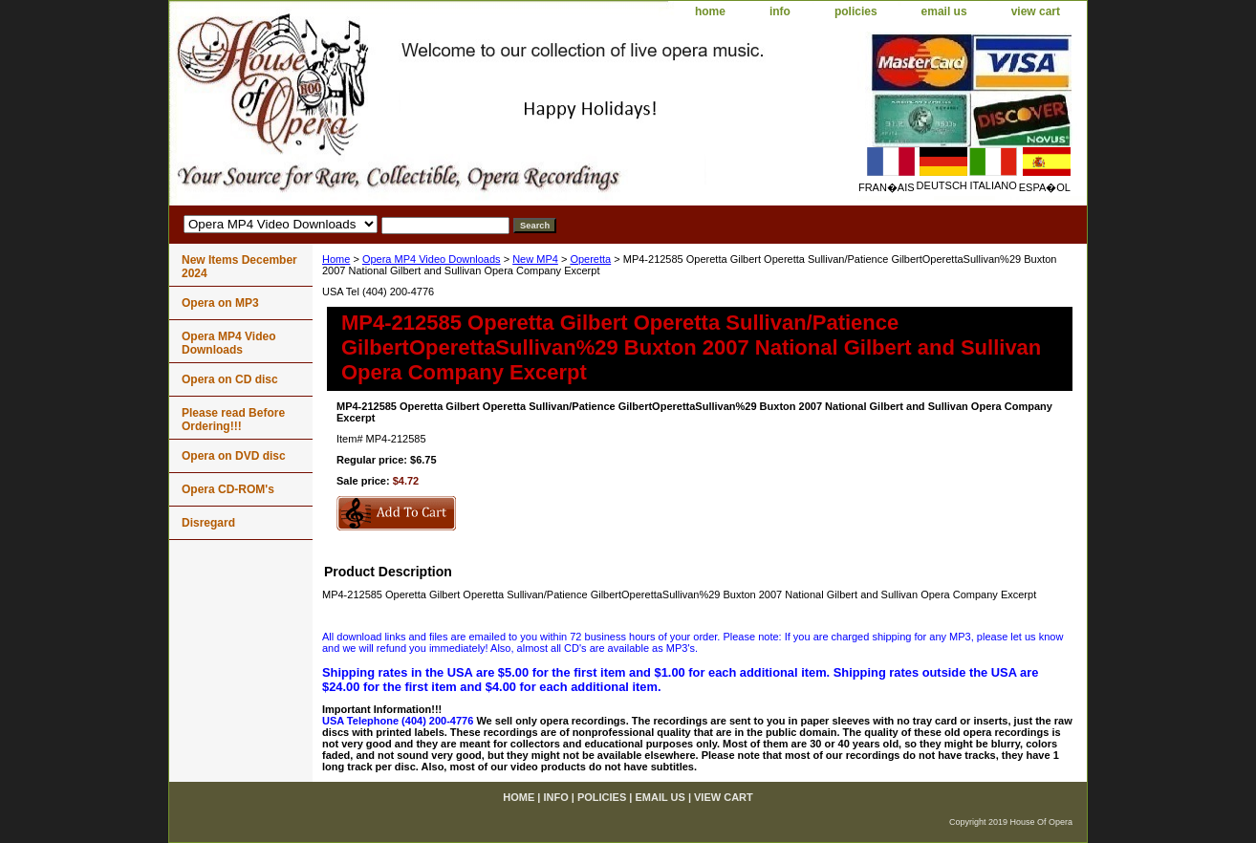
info (779, 11)
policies (855, 11)
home (710, 11)
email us (944, 11)
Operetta (590, 259)
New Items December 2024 (239, 266)
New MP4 (535, 259)
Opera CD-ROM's (228, 489)
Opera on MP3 (220, 303)
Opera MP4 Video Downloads (431, 259)
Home (336, 259)
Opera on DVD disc (234, 456)
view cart (1035, 11)
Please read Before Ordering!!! (233, 419)
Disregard (208, 523)
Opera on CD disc (230, 379)
